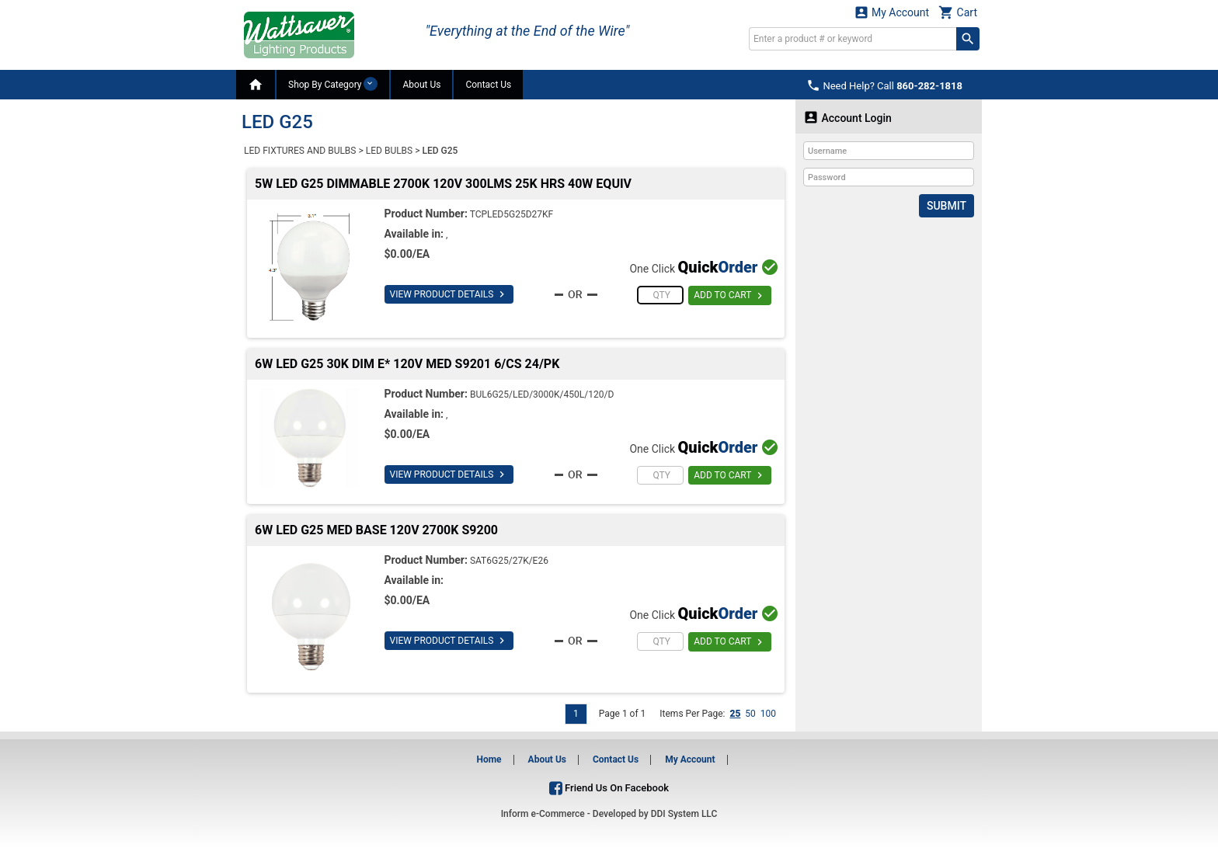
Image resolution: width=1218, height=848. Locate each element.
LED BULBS (389, 150)
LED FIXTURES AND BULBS (300, 150)
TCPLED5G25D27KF (511, 214)
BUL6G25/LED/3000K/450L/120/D (542, 394)
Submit (946, 206)
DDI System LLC (684, 813)
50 (750, 713)
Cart (957, 12)
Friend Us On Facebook (609, 788)
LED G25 (440, 150)
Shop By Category (333, 84)
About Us (421, 84)
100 (768, 713)
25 (734, 713)
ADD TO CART (730, 296)
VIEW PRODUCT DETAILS (449, 294)
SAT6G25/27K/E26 (509, 560)
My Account (892, 12)
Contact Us (488, 84)
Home (488, 759)
